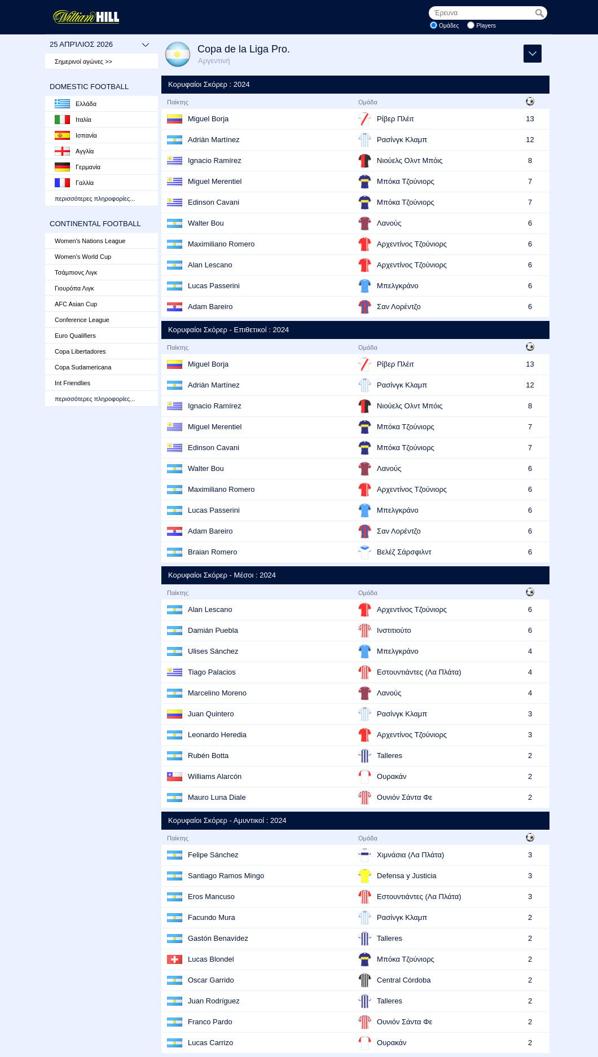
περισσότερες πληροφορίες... (95, 198)
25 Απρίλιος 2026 (100, 44)
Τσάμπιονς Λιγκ (76, 272)
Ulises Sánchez (213, 651)
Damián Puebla (213, 630)
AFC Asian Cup (76, 304)
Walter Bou (206, 223)
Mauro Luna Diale (217, 797)
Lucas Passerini (214, 285)
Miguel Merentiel (214, 181)
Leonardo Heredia (217, 734)
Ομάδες (449, 26)
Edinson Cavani (213, 202)
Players (486, 26)
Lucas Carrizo (210, 1042)
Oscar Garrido (211, 980)
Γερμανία (77, 166)
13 (530, 118)
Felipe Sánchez (213, 855)
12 (530, 139)
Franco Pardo (210, 1022)
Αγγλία (74, 151)
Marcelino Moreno (217, 693)
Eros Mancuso (211, 896)
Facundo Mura (211, 917)
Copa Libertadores (80, 351)
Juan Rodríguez (214, 1001)
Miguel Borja (208, 118)
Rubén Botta (208, 755)
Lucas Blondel (211, 959)
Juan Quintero (211, 714)
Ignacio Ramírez (214, 160)
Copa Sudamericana (83, 367)
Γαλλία (74, 182)
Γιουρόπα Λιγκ (74, 288)
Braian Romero (212, 552)
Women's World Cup (83, 256)
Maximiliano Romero (221, 244)
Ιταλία (73, 119)
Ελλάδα (75, 103)
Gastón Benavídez (218, 938)
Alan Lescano (210, 265)
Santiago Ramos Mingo (226, 875)
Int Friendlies (72, 383)
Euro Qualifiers (75, 335)
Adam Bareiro (210, 306)
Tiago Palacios (212, 672)
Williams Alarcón (214, 776)
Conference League (82, 319)
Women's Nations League (90, 240)
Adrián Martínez (214, 139)
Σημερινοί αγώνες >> (83, 61)
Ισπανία (76, 135)
